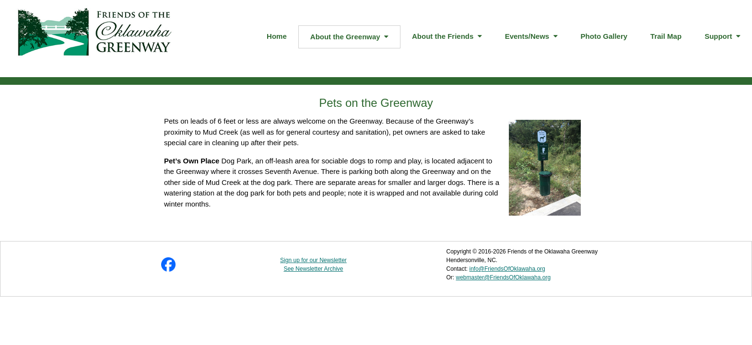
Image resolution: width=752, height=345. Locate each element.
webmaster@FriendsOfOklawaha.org (503, 277)
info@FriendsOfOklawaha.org (507, 268)
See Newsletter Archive (313, 268)
